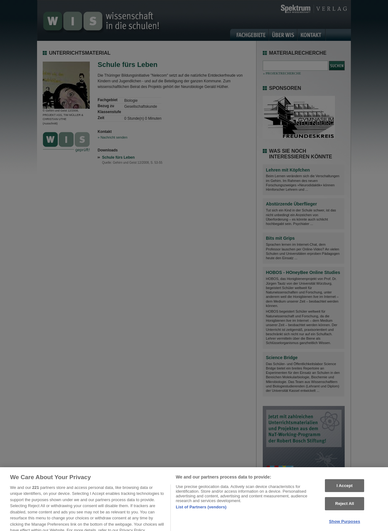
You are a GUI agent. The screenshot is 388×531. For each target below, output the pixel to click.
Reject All (344, 507)
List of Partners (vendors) (201, 510)
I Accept (345, 489)
